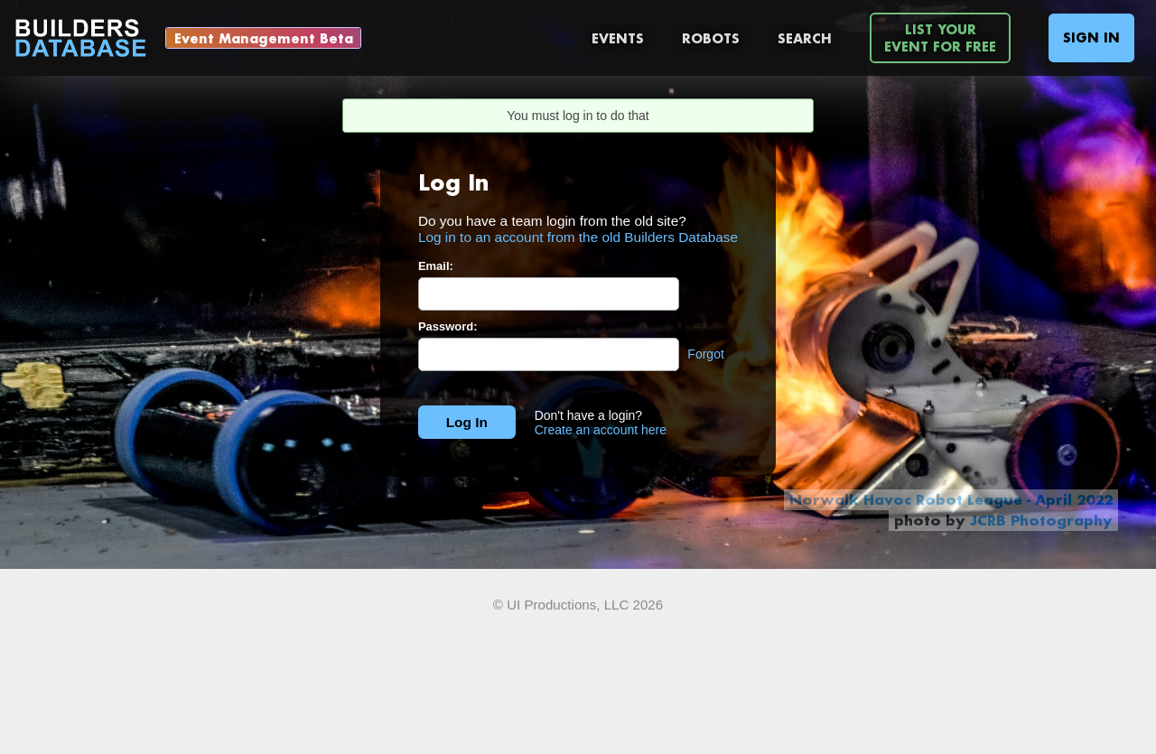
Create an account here (601, 430)
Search (805, 38)
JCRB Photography (1041, 520)
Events (618, 38)
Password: (448, 326)
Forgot (705, 354)
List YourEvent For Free (940, 38)
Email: (435, 266)
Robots (711, 38)
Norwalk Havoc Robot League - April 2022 (951, 499)
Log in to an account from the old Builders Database (578, 237)
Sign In (1091, 37)
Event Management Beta (263, 38)
